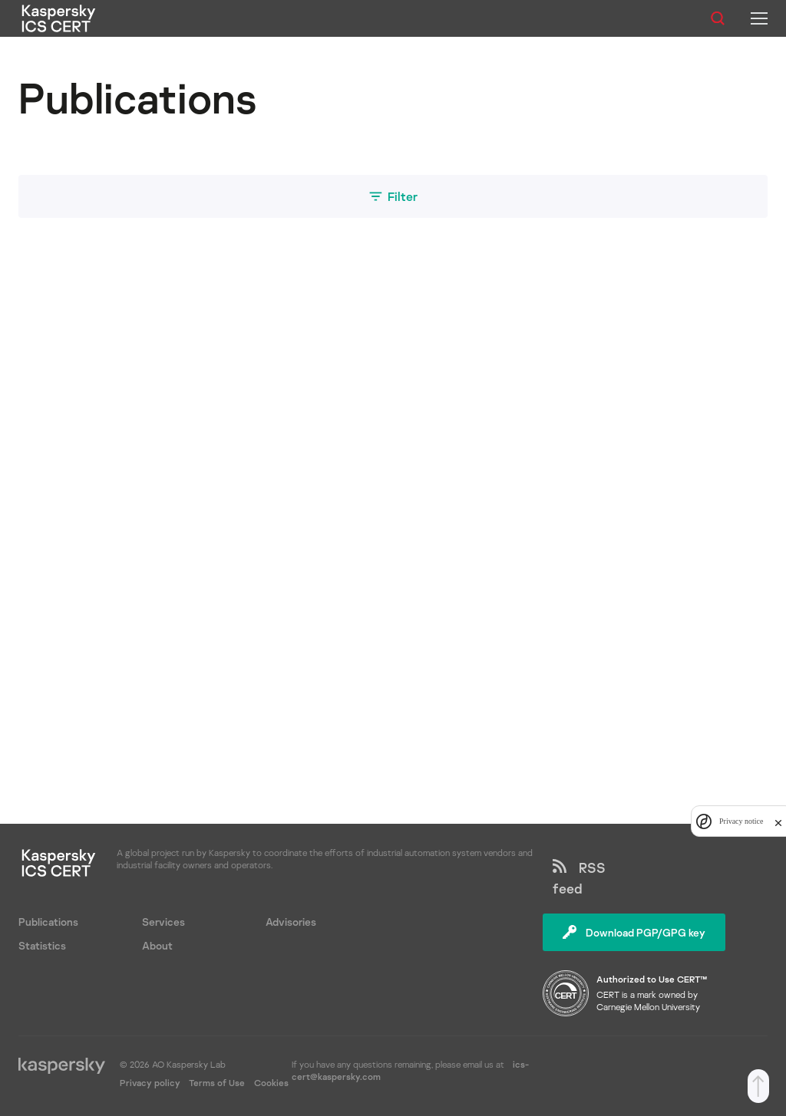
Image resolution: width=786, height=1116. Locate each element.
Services (163, 921)
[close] (778, 821)
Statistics (42, 945)
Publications (48, 921)
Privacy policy (151, 1082)
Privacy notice (741, 821)
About (157, 945)
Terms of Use (217, 1082)
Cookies (271, 1082)
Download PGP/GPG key (634, 932)
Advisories (291, 921)
